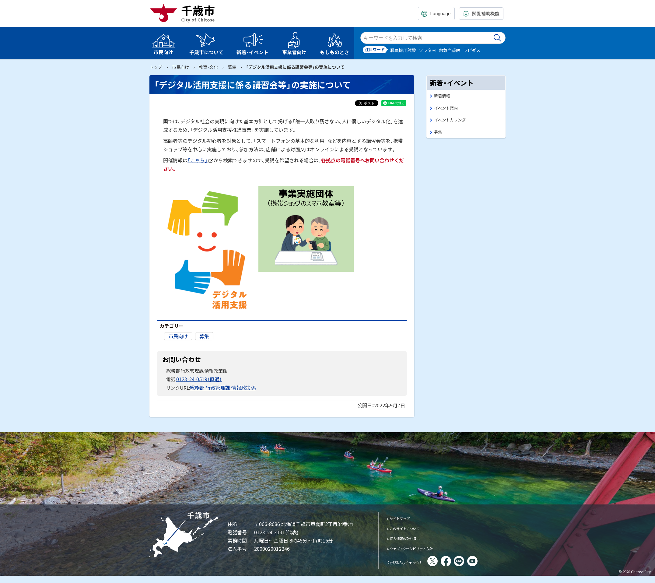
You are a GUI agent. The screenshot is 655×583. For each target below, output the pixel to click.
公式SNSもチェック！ (412, 560)
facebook (462, 560)
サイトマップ (404, 517)
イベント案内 (447, 109)
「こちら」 (200, 160)
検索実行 (498, 38)
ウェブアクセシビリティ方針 (419, 547)
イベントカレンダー (454, 122)
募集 (232, 67)
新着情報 (443, 96)
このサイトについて (410, 527)
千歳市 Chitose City (184, 13)
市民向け (180, 67)
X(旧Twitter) (449, 560)
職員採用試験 (403, 50)
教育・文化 (208, 67)
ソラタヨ (427, 50)
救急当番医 (449, 50)
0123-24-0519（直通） (197, 378)
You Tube (489, 560)
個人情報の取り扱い (410, 537)
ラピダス (471, 50)
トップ (155, 67)
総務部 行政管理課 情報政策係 (220, 386)
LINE (476, 560)
